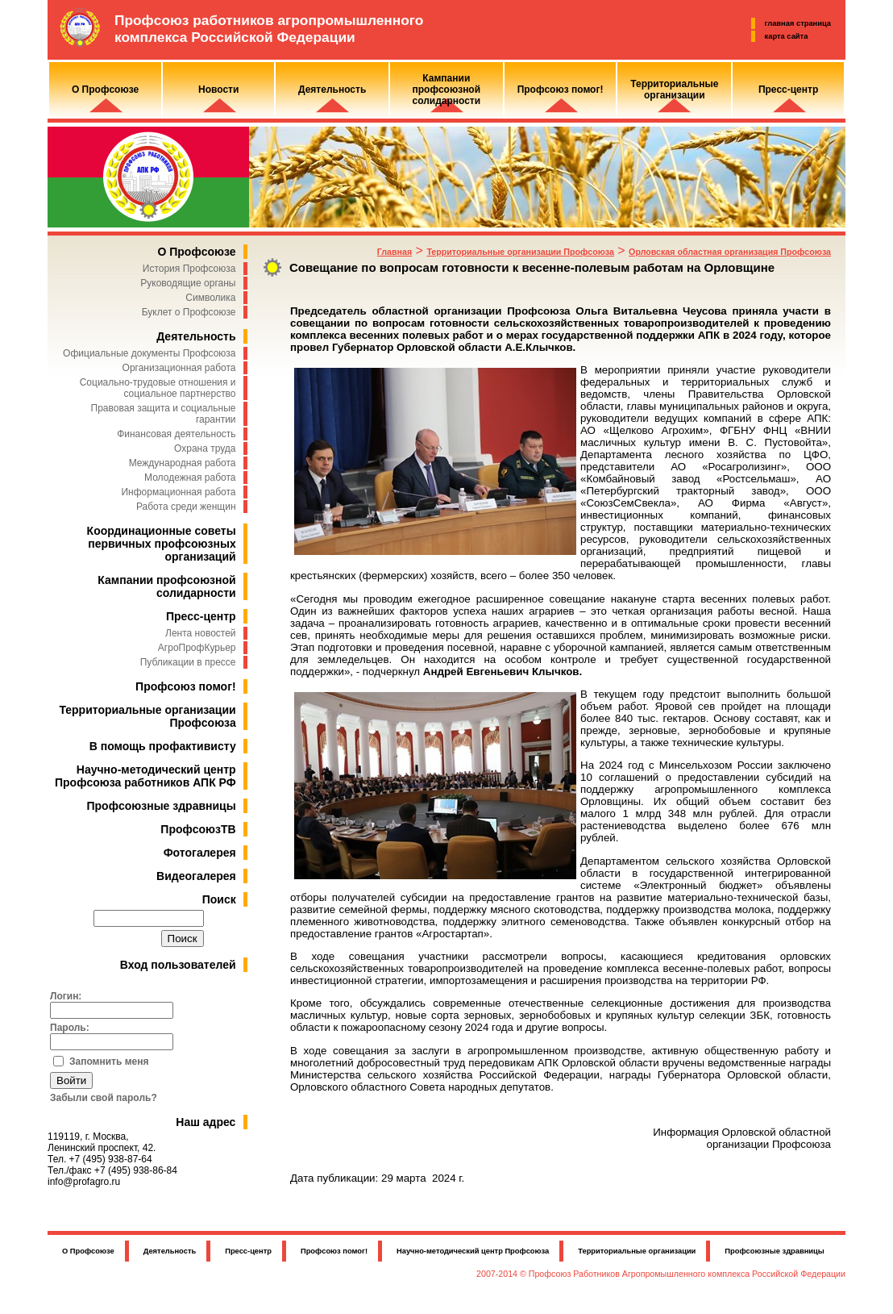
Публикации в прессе (188, 662)
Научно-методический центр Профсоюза (473, 1251)
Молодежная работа (189, 477)
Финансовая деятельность (176, 434)
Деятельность (195, 336)
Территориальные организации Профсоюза (519, 252)
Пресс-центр (201, 616)
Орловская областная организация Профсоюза (730, 252)
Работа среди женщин (186, 506)
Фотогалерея (200, 852)
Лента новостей (200, 633)
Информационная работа (178, 492)
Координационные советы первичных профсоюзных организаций (161, 543)
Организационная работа (179, 367)
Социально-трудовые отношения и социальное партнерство (158, 388)
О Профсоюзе (196, 251)
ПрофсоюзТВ (197, 829)
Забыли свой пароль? (103, 1097)
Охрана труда (205, 448)
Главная (394, 252)
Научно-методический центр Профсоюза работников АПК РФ (145, 776)
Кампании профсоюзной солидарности (166, 586)
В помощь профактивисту (162, 746)
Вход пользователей (178, 964)
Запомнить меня (109, 1061)
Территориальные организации (637, 1251)
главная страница (798, 23)
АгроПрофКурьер (197, 647)
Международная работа (182, 463)
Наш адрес (205, 1122)
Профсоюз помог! (185, 686)
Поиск (219, 899)
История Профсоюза (189, 268)
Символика (210, 297)
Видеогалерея (196, 876)
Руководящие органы (187, 283)
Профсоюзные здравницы (161, 805)
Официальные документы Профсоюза (149, 353)
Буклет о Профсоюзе (189, 312)
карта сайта (786, 36)
